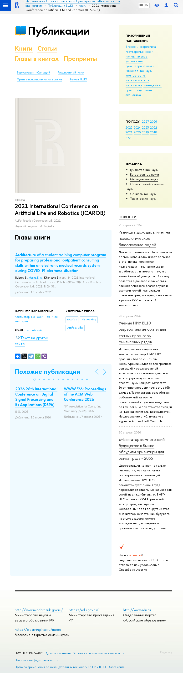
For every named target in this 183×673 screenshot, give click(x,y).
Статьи (47, 48)
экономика (133, 95)
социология (144, 90)
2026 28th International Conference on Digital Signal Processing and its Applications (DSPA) (36, 396)
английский (34, 330)
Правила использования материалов (39, 79)
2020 (137, 132)
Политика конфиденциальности (36, 660)
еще (129, 137)
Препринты (80, 58)
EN (146, 5)
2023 (145, 127)
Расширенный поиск (71, 72)
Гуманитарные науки (144, 169)
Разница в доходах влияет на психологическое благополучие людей (144, 238)
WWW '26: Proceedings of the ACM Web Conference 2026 (85, 394)
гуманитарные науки (140, 66)
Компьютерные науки (29, 317)
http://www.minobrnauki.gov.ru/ (39, 610)
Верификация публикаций (33, 72)
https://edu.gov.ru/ (83, 610)
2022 (153, 127)
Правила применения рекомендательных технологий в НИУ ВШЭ (60, 667)
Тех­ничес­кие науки (143, 198)
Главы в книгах (37, 58)
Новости (128, 216)
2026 (153, 121)
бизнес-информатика (141, 46)
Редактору (166, 652)
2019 (145, 132)
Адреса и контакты (58, 653)
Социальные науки (143, 194)
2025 (129, 127)
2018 (153, 132)
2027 (145, 121)
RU (141, 5)
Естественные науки (144, 174)
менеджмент (152, 85)
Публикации (59, 30)
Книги (24, 48)
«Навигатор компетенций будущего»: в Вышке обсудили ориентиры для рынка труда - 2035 (142, 449)
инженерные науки (139, 70)
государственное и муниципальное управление (139, 56)
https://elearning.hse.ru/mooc (38, 629)
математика (134, 85)
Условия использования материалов (98, 653)
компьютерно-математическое (137, 77)
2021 (129, 132)
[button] (34, 379)
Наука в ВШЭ (78, 79)
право (130, 90)
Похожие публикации (47, 371)
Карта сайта (116, 667)
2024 (137, 127)
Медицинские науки (144, 179)
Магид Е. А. (36, 278)
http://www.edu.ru (137, 610)
